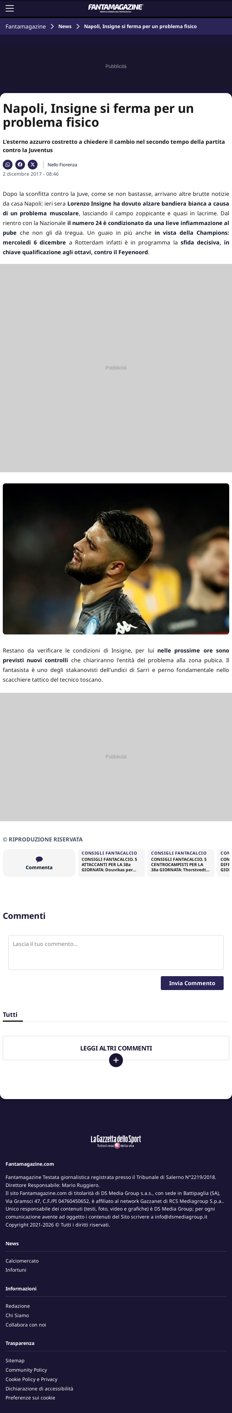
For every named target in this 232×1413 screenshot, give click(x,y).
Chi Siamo (17, 1315)
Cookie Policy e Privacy (31, 1379)
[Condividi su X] (33, 164)
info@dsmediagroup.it (181, 1216)
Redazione (18, 1306)
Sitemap (15, 1360)
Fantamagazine (26, 26)
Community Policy (26, 1369)
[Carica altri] (116, 1060)
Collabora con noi (26, 1324)
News (65, 26)
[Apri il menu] (10, 8)
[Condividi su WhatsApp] (8, 164)
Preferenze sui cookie (30, 1397)
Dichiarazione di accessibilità (39, 1388)
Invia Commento (192, 983)
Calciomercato (22, 1260)
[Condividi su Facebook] (20, 164)
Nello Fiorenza (62, 164)
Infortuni (16, 1269)
